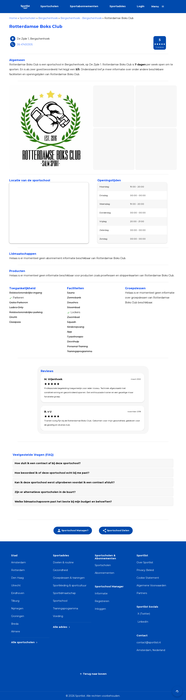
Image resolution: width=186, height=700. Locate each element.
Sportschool (60, 600)
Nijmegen (17, 608)
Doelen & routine (63, 562)
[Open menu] (158, 7)
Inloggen (100, 608)
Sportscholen (49, 6)
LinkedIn (143, 621)
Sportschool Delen (115, 530)
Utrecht (16, 585)
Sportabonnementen (84, 6)
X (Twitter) (144, 613)
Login (140, 6)
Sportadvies (118, 6)
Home (13, 18)
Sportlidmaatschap (64, 593)
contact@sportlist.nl (149, 642)
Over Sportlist (145, 562)
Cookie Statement (148, 577)
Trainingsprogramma (65, 608)
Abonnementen (104, 572)
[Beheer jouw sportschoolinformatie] (72, 530)
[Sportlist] (25, 6)
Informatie (101, 593)
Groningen (17, 616)
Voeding (58, 616)
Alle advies (62, 627)
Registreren (102, 601)
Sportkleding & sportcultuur (69, 585)
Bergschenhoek (48, 18)
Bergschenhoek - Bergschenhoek (81, 18)
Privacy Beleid (145, 570)
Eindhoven (17, 593)
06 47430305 (25, 44)
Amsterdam (18, 562)
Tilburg (15, 600)
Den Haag (17, 577)
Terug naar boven (93, 673)
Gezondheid (60, 570)
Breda (14, 623)
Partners (142, 593)
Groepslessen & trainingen (69, 577)
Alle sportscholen (24, 642)
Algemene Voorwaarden (151, 585)
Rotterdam (18, 570)
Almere (15, 631)
